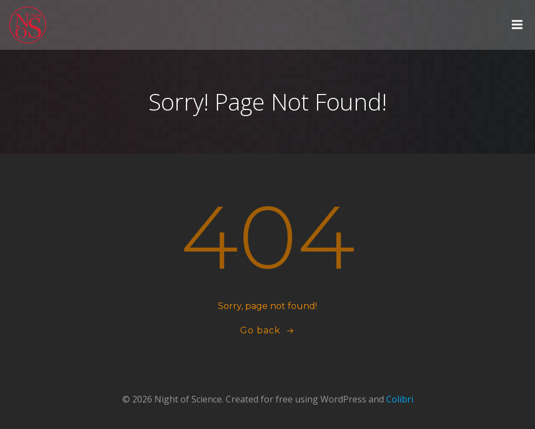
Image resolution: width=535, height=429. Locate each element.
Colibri (399, 399)
